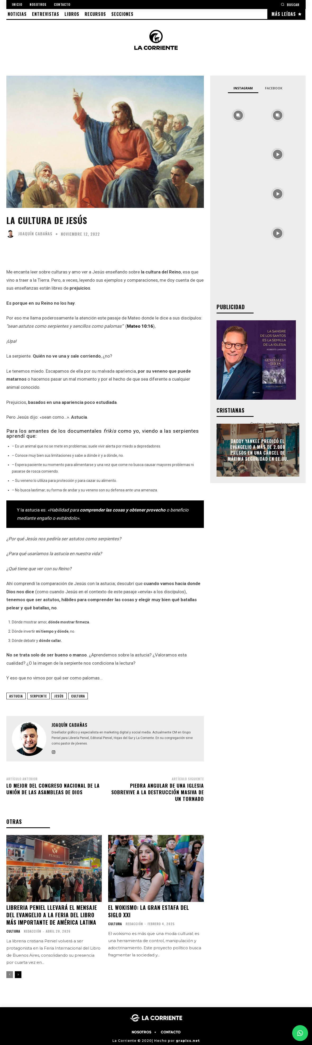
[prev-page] (9, 974)
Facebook (273, 88)
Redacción (32, 931)
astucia (16, 696)
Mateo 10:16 (140, 326)
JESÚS (59, 696)
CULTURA (78, 696)
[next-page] (18, 974)
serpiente (38, 696)
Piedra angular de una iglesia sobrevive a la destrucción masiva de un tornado (157, 792)
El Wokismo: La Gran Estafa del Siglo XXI (148, 911)
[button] (290, 4)
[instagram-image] (238, 114)
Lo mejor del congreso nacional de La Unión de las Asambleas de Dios (53, 789)
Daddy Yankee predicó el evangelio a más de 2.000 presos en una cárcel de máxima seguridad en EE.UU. (258, 450)
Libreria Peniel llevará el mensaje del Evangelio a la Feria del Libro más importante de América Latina (51, 914)
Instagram (243, 88)
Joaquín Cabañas (35, 234)
